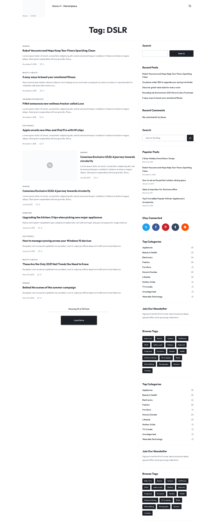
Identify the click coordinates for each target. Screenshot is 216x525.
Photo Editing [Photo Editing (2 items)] (149, 364)
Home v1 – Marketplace (64, 5)
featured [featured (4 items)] (181, 345)
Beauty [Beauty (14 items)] (159, 338)
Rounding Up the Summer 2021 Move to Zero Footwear (167, 92)
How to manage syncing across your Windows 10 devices (56, 240)
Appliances (147, 247)
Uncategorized (149, 292)
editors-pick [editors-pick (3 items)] (157, 345)
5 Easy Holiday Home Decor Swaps (158, 158)
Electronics (28, 126)
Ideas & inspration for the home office (159, 189)
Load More (79, 320)
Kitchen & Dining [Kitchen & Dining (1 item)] (150, 358)
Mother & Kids (148, 282)
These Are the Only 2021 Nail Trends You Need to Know (55, 264)
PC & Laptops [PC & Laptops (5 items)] (166, 358)
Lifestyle (146, 277)
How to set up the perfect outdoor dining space (164, 180)
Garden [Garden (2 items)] (172, 351)
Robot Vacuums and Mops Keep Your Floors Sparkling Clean (58, 50)
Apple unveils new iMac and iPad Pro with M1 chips (53, 130)
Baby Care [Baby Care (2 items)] (148, 338)
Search (146, 45)
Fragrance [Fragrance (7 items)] (148, 351)
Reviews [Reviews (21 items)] (177, 364)
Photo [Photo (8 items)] (178, 358)
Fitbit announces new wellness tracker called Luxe (53, 103)
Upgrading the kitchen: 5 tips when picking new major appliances (62, 217)
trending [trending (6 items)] (147, 371)
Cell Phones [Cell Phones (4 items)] (182, 338)
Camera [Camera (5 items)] (170, 338)
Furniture (27, 213)
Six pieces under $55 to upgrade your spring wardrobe (167, 82)
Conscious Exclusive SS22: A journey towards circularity (56, 191)
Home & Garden (149, 272)
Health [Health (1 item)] (182, 351)
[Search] (190, 138)
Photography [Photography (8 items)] (163, 364)
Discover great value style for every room (161, 87)
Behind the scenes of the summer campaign (49, 287)
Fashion (26, 46)
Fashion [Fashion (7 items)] (170, 345)
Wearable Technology (33, 99)
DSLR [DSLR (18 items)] (146, 345)
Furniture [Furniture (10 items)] (160, 351)
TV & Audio (147, 287)
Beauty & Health (30, 73)
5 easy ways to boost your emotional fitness (48, 77)
